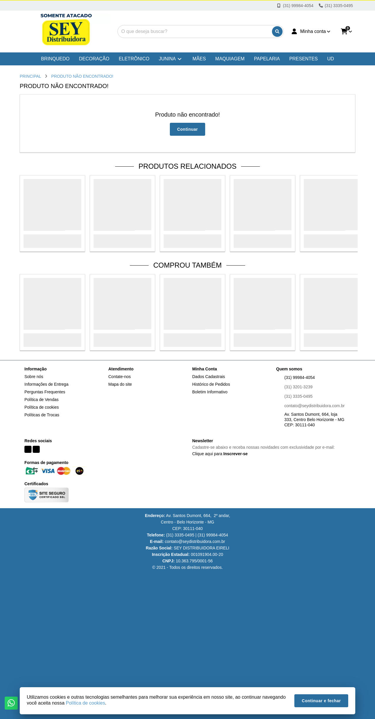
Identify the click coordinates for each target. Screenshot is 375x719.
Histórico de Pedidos (211, 384)
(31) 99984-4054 (299, 377)
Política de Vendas (41, 399)
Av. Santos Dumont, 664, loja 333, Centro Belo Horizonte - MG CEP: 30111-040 (314, 419)
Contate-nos (119, 376)
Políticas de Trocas (41, 414)
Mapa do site (120, 384)
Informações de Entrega (46, 384)
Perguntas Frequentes (44, 392)
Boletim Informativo (210, 392)
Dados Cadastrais (208, 376)
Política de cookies (41, 407)
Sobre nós (33, 376)
